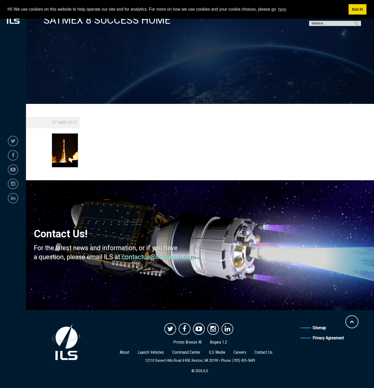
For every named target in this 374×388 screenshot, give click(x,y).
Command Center (186, 352)
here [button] (282, 9)
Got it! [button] (357, 9)
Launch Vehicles (151, 352)
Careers (239, 352)
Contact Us (263, 352)
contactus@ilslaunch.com (159, 257)
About (124, 352)
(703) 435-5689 (243, 360)
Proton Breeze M (187, 342)
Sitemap (319, 327)
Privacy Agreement (328, 338)
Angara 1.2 (218, 342)
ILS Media (217, 352)
